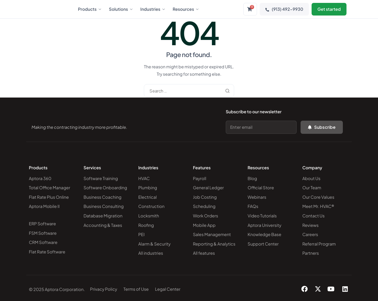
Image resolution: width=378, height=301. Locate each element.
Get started (329, 9)
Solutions (121, 9)
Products (89, 9)
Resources (185, 9)
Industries (152, 9)
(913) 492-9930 (284, 9)
